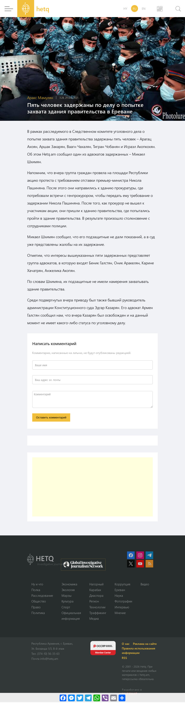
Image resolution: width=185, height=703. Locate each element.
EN (143, 9)
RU (134, 9)
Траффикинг (97, 613)
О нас (126, 645)
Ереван (120, 590)
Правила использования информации (139, 651)
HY (125, 9)
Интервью (122, 607)
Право (36, 607)
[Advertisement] (92, 487)
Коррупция (122, 584)
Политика (38, 613)
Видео (145, 584)
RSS (125, 659)
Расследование (42, 596)
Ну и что (37, 584)
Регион (94, 602)
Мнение (120, 613)
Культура (68, 602)
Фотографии (123, 602)
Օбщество (38, 602)
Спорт (66, 607)
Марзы (66, 596)
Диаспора (96, 596)
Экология (68, 590)
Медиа (94, 619)
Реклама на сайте (145, 645)
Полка (35, 590)
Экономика (69, 584)
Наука (119, 596)
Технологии (97, 607)
